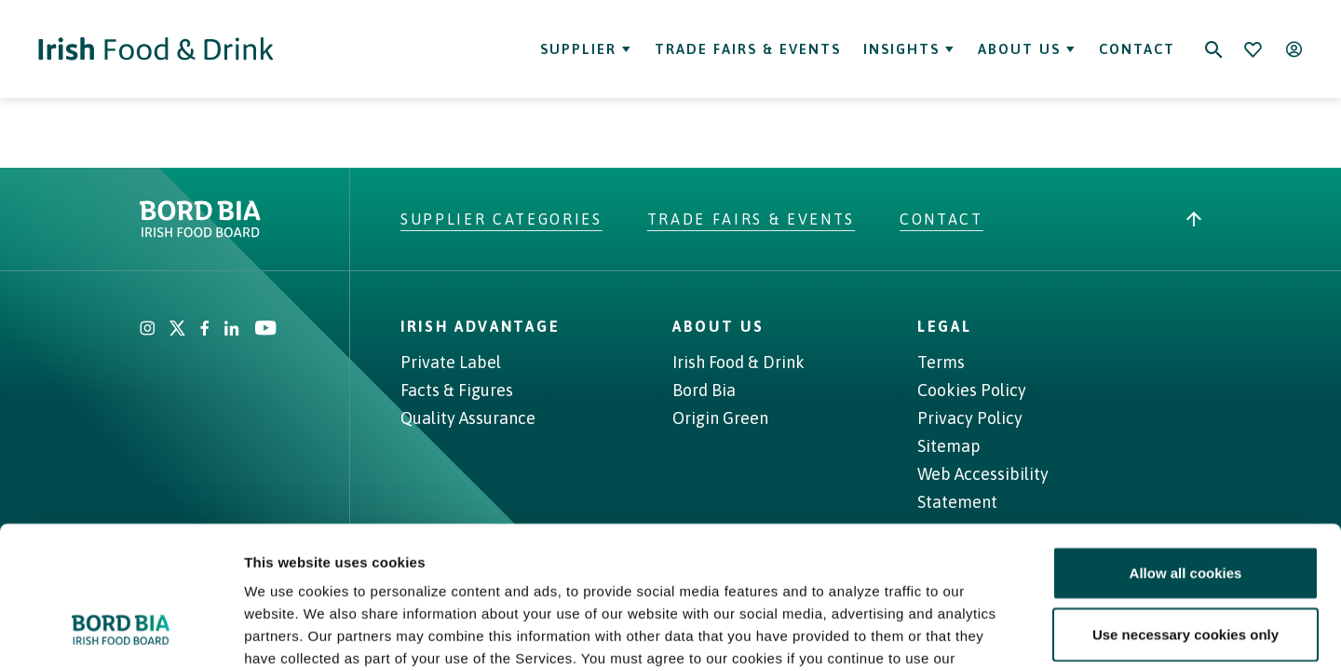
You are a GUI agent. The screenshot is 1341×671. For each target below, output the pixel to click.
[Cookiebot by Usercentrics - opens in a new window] (120, 635)
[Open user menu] (1293, 49)
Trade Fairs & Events (748, 49)
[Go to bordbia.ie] (270, 219)
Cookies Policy (971, 390)
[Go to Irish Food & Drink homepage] (156, 49)
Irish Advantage (480, 326)
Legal (944, 326)
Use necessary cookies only (1185, 512)
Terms (941, 362)
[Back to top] (1193, 219)
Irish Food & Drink (738, 362)
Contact (1137, 49)
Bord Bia (704, 390)
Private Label (450, 362)
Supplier (586, 49)
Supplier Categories (501, 219)
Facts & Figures (456, 390)
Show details (977, 634)
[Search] (1213, 49)
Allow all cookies (1186, 451)
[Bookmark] (1252, 49)
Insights (909, 49)
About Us (1027, 49)
